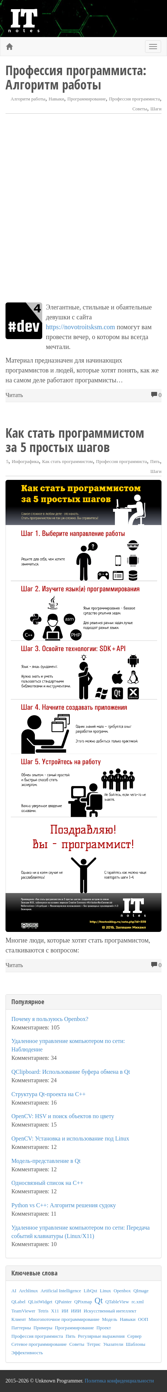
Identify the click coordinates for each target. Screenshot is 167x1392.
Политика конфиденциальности (119, 1381)
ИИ (65, 1311)
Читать (14, 395)
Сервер (134, 1336)
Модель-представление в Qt (45, 1161)
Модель (109, 1319)
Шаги (155, 108)
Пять (155, 461)
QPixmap (83, 1301)
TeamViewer (23, 1311)
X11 (55, 1311)
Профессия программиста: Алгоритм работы (76, 77)
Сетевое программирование (39, 1344)
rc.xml (137, 1301)
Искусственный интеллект (110, 1311)
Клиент (18, 1319)
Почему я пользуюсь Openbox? (49, 1019)
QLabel (18, 1301)
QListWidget (40, 1301)
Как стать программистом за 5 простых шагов (75, 440)
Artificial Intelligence (60, 1290)
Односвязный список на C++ (47, 1183)
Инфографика (25, 461)
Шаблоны (135, 1344)
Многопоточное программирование (64, 1319)
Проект (104, 1327)
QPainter (63, 1301)
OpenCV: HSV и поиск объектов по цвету (62, 1116)
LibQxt (90, 1290)
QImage (140, 1290)
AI (14, 1290)
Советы (139, 108)
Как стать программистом (67, 461)
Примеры (42, 1327)
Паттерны (21, 1327)
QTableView (117, 1301)
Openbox (122, 1290)
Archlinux (28, 1290)
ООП (143, 1319)
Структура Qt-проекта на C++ (48, 1094)
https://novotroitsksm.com (80, 327)
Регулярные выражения (101, 1336)
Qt (99, 1300)
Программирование (87, 99)
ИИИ (76, 1311)
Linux (105, 1290)
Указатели (113, 1344)
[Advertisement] (83, 208)
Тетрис (94, 1344)
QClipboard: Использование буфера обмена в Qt (70, 1072)
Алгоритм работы (28, 99)
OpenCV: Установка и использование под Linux (70, 1138)
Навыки (56, 99)
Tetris (43, 1311)
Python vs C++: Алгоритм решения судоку (63, 1205)
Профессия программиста (134, 99)
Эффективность (27, 1352)
